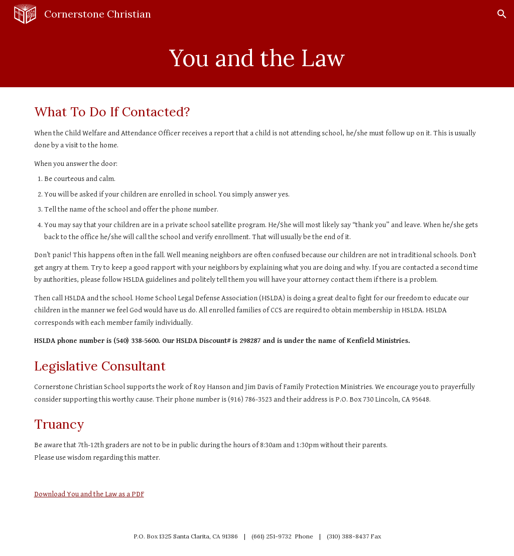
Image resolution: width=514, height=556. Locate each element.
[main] (257, 57)
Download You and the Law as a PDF (89, 494)
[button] (502, 14)
